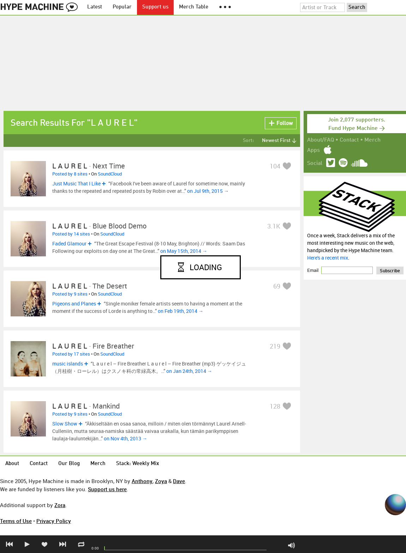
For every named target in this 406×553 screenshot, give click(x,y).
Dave (179, 480)
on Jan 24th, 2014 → (189, 371)
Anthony (142, 480)
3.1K (273, 226)
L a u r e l (69, 166)
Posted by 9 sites (70, 294)
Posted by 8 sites (70, 174)
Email (313, 270)
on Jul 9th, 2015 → (208, 191)
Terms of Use (16, 520)
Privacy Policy (53, 520)
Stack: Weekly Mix (137, 463)
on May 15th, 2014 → (183, 251)
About (12, 463)
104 (275, 166)
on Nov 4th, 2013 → (125, 438)
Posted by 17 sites (71, 354)
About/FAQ (320, 140)
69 (276, 286)
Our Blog (69, 463)
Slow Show (64, 423)
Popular (122, 7)
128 (275, 406)
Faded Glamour (69, 243)
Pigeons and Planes (74, 303)
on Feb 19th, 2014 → (180, 311)
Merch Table (193, 7)
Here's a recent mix (327, 257)
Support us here (107, 489)
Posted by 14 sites (71, 234)
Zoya (161, 480)
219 (275, 346)
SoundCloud (110, 174)
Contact (349, 140)
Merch (372, 140)
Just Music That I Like (76, 183)
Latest (94, 7)
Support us (155, 7)
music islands (67, 363)
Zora (59, 505)
